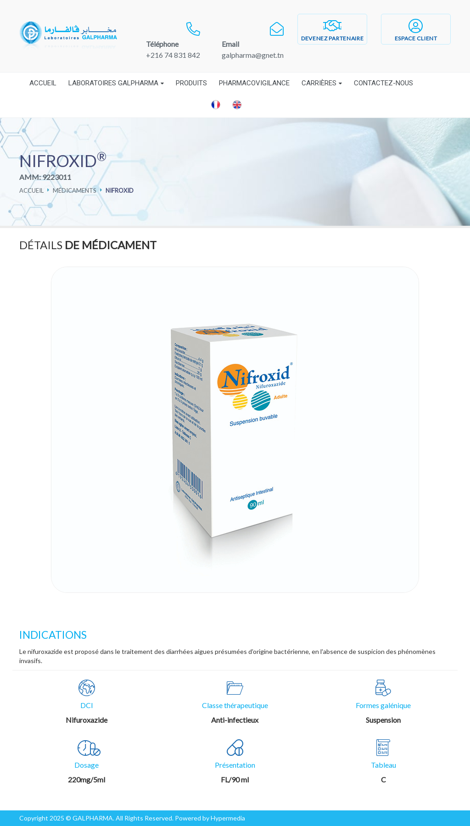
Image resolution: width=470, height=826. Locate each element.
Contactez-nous (383, 83)
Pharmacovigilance (254, 83)
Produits (191, 83)
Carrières (319, 83)
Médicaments (74, 190)
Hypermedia (228, 818)
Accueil (42, 83)
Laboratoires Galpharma (113, 83)
